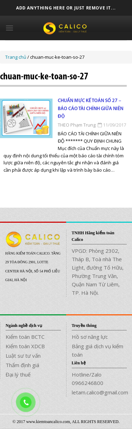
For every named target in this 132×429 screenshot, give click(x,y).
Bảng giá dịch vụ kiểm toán (97, 350)
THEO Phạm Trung (77, 125)
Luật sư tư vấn (23, 355)
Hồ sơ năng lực (90, 336)
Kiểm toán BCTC (25, 336)
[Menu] (9, 27)
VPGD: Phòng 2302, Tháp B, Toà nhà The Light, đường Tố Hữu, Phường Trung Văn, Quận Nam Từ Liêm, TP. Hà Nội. (98, 271)
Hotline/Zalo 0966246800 (87, 378)
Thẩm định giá (22, 365)
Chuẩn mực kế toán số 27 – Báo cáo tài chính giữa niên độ (90, 108)
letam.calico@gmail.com (99, 392)
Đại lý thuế (18, 374)
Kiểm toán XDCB (25, 346)
